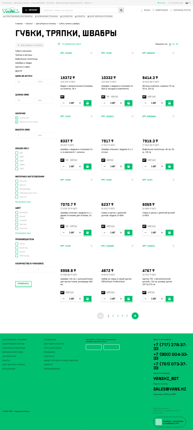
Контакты (51, 3)
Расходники (8, 369)
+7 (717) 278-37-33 (170, 346)
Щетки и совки (22, 66)
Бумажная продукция (13, 348)
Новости (87, 3)
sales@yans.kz (169, 388)
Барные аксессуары (12, 352)
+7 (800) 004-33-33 (170, 356)
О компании (7, 3)
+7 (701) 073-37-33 (170, 365)
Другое (18, 70)
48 (177, 44)
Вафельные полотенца (26, 59)
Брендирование (52, 369)
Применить (23, 284)
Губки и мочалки (23, 51)
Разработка (167, 421)
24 (173, 44)
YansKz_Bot (166, 378)
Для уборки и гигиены (30, 45)
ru (188, 3)
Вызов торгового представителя (69, 3)
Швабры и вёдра (23, 62)
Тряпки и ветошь (23, 55)
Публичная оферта (161, 408)
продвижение (169, 423)
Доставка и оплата (21, 3)
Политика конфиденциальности (166, 410)
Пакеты (6, 360)
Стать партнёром (38, 3)
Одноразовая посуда (13, 344)
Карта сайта (158, 413)
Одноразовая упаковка (14, 340)
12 (170, 44)
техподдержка (178, 421)
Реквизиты (49, 352)
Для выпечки (9, 356)
